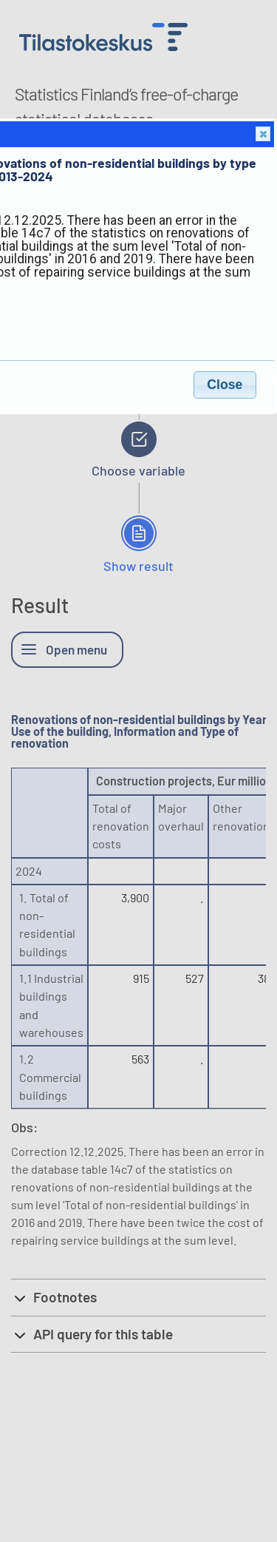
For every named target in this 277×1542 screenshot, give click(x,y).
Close (262, 134)
